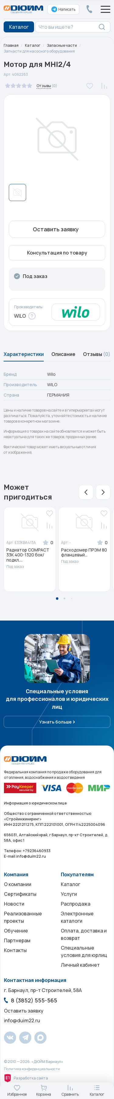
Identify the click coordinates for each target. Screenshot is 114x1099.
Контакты (15, 950)
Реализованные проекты (23, 917)
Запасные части (62, 45)
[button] (86, 492)
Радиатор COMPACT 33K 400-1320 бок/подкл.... (27, 555)
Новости (14, 903)
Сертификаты (20, 894)
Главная (11, 45)
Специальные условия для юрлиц (84, 951)
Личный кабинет (80, 965)
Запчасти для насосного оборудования (39, 51)
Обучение (16, 930)
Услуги (69, 894)
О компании (17, 884)
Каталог (32, 45)
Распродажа (75, 903)
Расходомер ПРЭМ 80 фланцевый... (84, 553)
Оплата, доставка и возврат (84, 934)
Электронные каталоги (77, 917)
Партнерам (17, 940)
